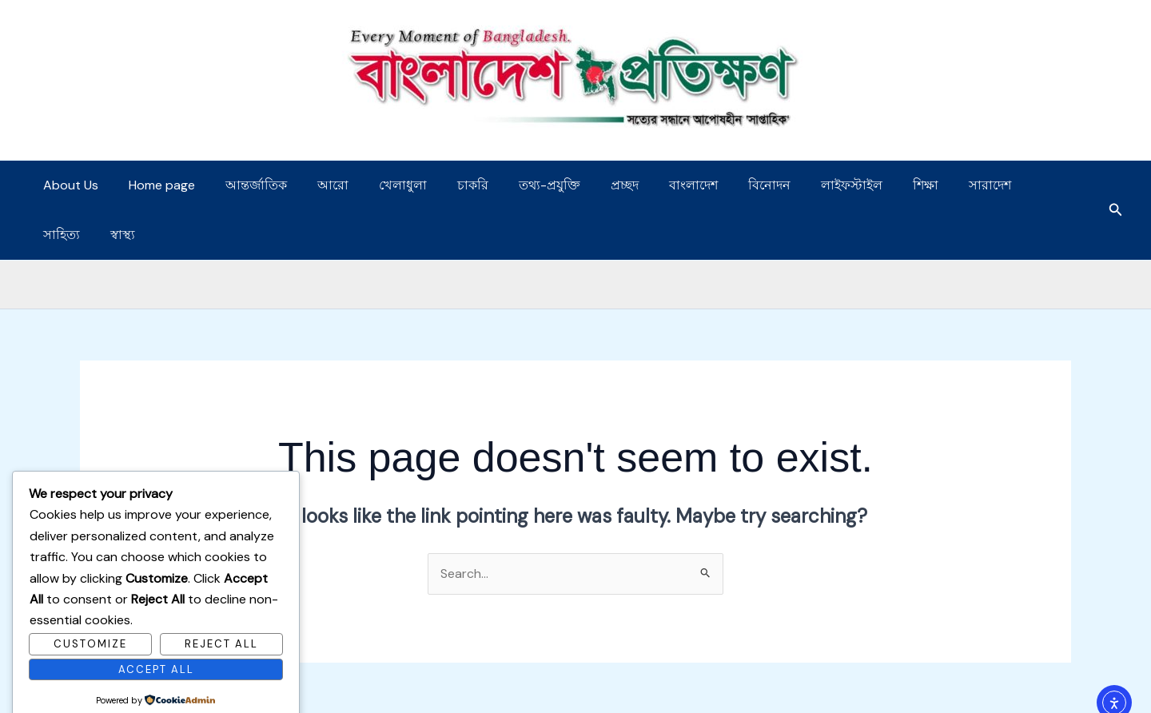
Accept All (156, 642)
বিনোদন (724, 185)
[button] (1116, 186)
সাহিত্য (995, 185)
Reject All (221, 616)
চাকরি (446, 185)
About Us (68, 185)
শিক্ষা (870, 185)
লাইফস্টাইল (801, 185)
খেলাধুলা (381, 185)
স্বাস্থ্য (1051, 185)
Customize (90, 616)
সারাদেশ (930, 185)
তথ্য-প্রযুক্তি (518, 185)
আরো (316, 185)
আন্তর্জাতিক (244, 185)
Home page (154, 185)
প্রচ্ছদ (589, 185)
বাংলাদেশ (652, 185)
